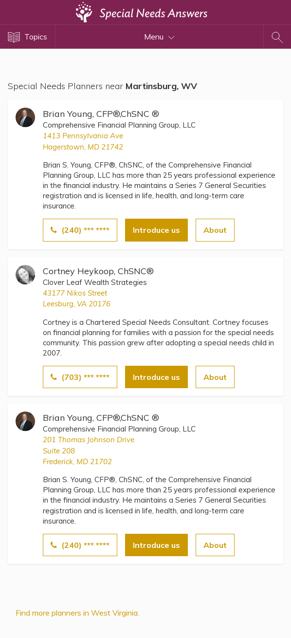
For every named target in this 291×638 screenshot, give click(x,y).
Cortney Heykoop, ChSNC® (98, 271)
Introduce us (156, 230)
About (215, 230)
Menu (159, 36)
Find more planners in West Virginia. (77, 613)
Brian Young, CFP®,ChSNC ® (101, 113)
